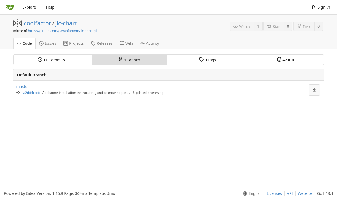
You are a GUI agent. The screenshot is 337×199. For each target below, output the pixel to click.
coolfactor (37, 23)
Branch (129, 59)
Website (305, 193)
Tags (207, 59)
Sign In (321, 7)
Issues (47, 43)
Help (50, 7)
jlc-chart (66, 23)
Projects (73, 43)
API (290, 193)
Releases (102, 43)
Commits (51, 59)
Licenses (274, 193)
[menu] (251, 193)
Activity (149, 43)
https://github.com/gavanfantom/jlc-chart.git (63, 30)
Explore (29, 7)
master (22, 86)
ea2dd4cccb (31, 92)
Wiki (126, 43)
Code (24, 43)
